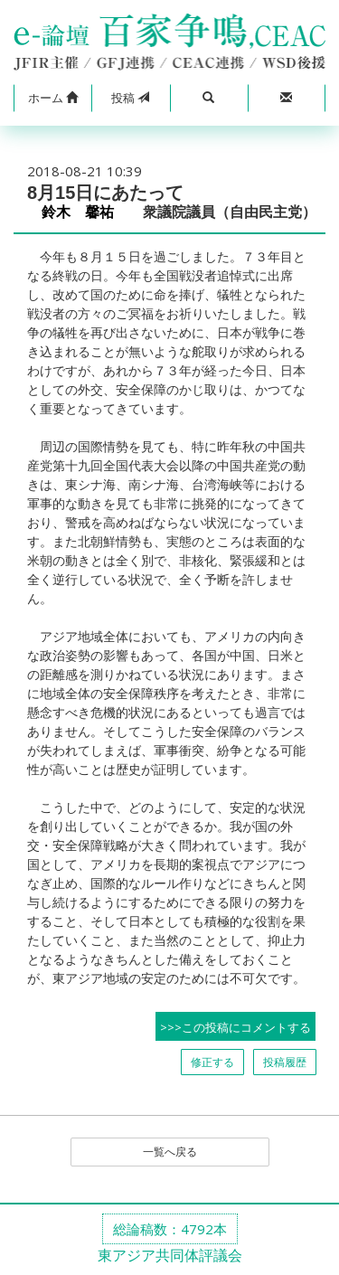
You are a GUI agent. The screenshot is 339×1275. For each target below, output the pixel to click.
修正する (212, 1062)
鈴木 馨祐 (85, 212)
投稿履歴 (284, 1062)
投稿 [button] (130, 98)
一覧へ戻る (170, 1151)
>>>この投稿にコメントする (235, 1027)
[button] (52, 98)
